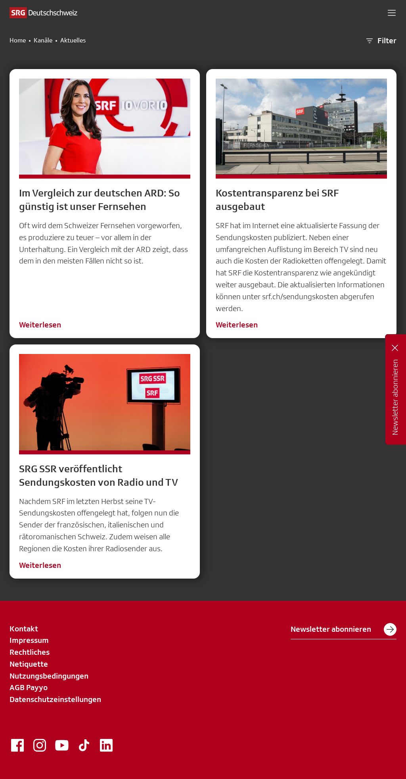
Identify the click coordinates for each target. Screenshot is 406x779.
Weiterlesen (40, 325)
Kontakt (24, 628)
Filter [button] (380, 41)
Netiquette (29, 664)
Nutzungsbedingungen (49, 675)
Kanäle (43, 40)
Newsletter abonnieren (343, 629)
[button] (391, 12)
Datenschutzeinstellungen (55, 699)
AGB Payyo (29, 687)
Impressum (29, 640)
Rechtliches (30, 652)
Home (18, 40)
